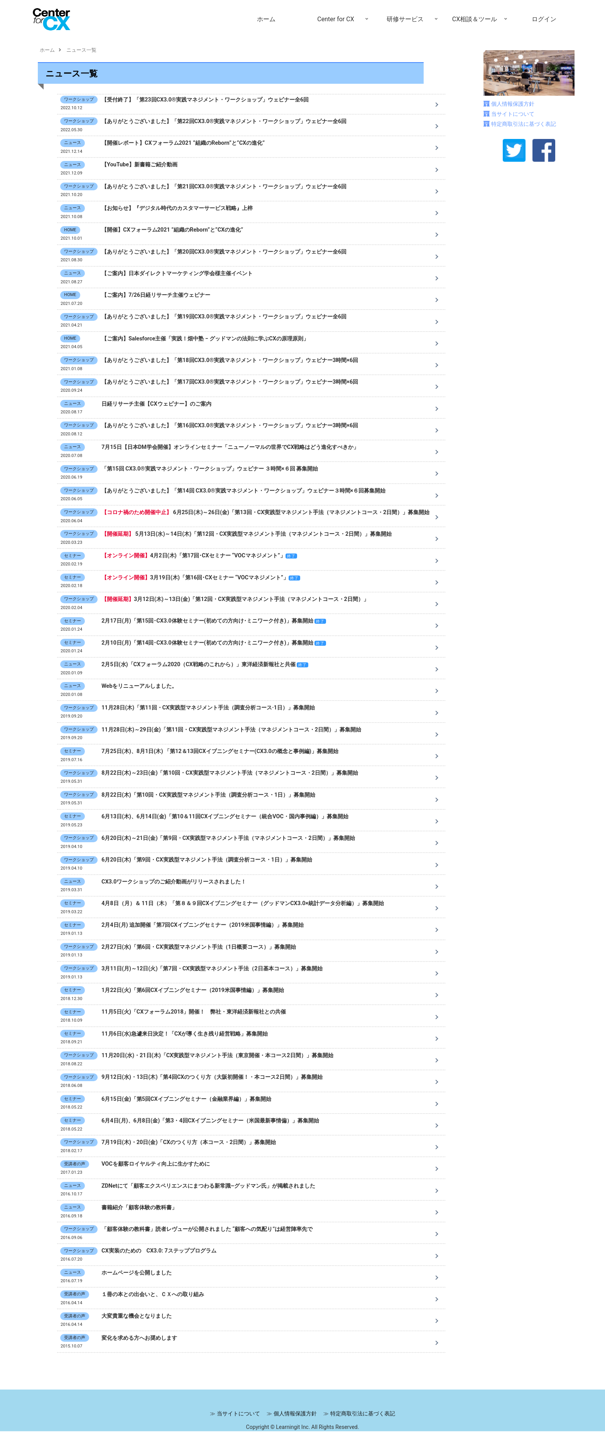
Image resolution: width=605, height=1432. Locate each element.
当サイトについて (512, 114)
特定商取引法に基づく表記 (523, 124)
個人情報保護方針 (512, 104)
